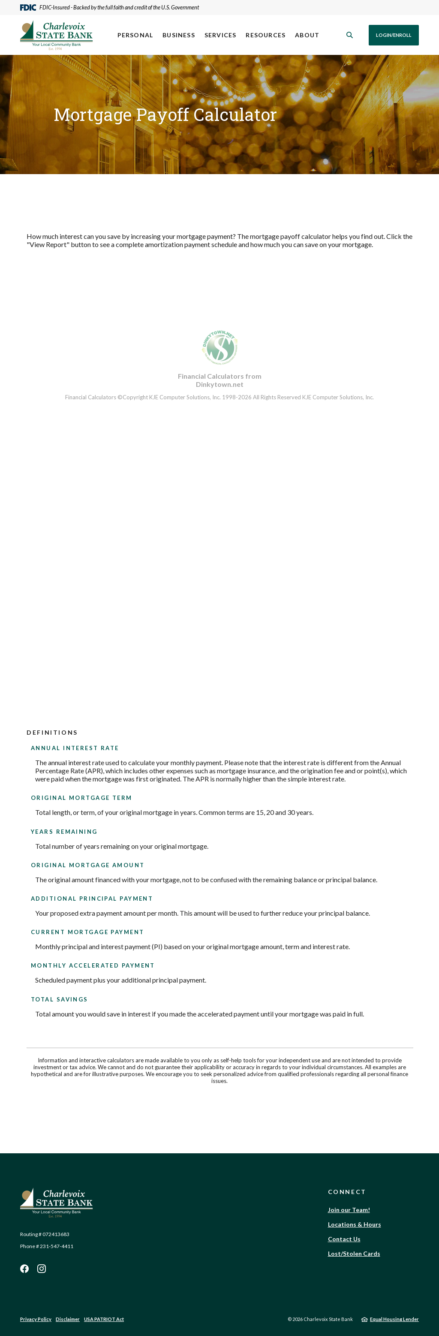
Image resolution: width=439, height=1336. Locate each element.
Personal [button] (135, 35)
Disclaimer (68, 1319)
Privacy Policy (35, 1319)
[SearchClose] (350, 35)
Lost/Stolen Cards (354, 1253)
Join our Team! (349, 1210)
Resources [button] (266, 35)
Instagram (41, 1268)
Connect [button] (347, 1191)
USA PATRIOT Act (104, 1319)
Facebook (24, 1268)
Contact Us (344, 1239)
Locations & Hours (354, 1224)
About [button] (307, 35)
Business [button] (178, 35)
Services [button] (220, 35)
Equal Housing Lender (394, 1319)
